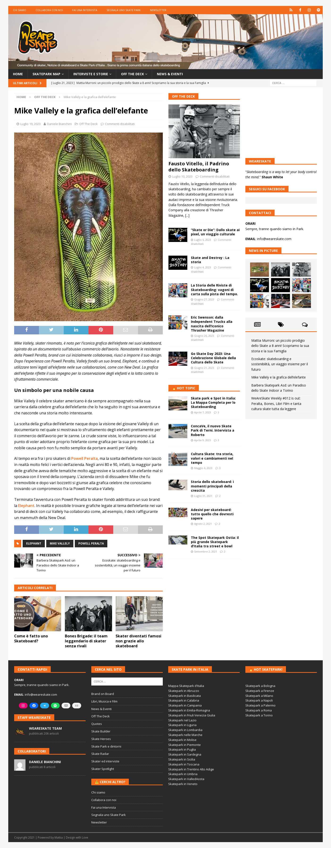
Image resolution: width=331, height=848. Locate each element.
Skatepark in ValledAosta (186, 779)
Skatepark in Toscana (183, 764)
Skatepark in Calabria (183, 700)
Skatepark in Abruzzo (183, 691)
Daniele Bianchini (59, 124)
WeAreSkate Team (45, 728)
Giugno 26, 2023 (204, 335)
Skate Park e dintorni (106, 746)
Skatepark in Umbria (182, 774)
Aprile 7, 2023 (202, 412)
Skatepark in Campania (185, 705)
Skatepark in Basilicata (184, 696)
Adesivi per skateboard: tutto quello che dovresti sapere (212, 513)
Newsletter (158, 10)
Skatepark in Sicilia (181, 759)
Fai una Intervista (84, 10)
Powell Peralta (84, 458)
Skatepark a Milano (259, 696)
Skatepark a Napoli (259, 700)
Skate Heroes (101, 739)
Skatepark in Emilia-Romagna (189, 710)
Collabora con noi (49, 10)
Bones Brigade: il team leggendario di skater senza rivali (86, 640)
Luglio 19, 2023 (30, 124)
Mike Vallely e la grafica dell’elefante (278, 377)
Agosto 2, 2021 (203, 523)
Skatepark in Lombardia (185, 730)
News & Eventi (170, 74)
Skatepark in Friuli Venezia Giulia (191, 715)
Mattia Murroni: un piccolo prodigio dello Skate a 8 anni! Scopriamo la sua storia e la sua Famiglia (280, 345)
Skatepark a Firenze (259, 691)
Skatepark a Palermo (260, 705)
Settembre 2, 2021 (205, 551)
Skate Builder (100, 731)
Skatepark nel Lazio (182, 720)
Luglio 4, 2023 (202, 267)
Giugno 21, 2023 (204, 368)
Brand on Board (102, 694)
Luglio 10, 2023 (182, 176)
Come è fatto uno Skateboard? (31, 638)
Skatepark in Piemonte (184, 745)
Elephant (26, 505)
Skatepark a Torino (259, 715)
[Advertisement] (204, 594)
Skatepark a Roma (258, 710)
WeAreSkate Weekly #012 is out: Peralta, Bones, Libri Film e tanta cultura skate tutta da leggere (276, 403)
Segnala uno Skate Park (124, 10)
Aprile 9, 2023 (202, 440)
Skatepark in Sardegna (184, 754)
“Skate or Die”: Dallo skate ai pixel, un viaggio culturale (215, 232)
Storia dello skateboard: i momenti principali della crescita (212, 485)
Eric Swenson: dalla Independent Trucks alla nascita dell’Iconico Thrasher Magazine (211, 324)
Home (18, 74)
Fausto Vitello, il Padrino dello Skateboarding (198, 166)
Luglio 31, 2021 (203, 496)
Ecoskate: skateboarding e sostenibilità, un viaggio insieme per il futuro (279, 364)
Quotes (96, 724)
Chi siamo (19, 10)
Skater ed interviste (105, 761)
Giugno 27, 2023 (204, 299)
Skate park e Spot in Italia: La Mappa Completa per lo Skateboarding (213, 402)
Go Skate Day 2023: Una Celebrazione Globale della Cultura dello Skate (213, 357)
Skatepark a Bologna (260, 686)
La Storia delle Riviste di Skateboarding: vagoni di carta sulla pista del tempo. (214, 289)
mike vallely (60, 543)
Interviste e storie (90, 74)
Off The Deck (88, 124)
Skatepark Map (46, 74)
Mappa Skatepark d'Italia (186, 686)
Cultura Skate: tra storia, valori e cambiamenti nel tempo (212, 458)
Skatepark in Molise (182, 740)
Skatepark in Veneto (182, 784)
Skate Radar (100, 754)
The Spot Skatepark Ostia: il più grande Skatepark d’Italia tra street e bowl (215, 541)
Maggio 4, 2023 (203, 468)
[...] (187, 215)
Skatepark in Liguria (182, 725)
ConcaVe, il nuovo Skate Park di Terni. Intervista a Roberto (212, 430)
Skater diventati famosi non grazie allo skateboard (138, 640)
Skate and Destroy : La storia (210, 259)
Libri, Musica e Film (104, 701)
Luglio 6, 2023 (202, 239)
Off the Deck (132, 74)
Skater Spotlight (102, 769)
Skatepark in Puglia (182, 749)
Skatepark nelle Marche (185, 735)
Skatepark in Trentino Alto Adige (191, 769)
